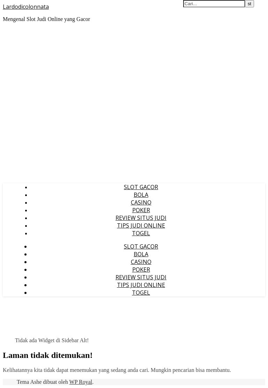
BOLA (141, 195)
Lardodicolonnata (26, 6)
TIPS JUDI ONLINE (141, 225)
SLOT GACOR (141, 187)
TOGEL (141, 233)
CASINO (141, 202)
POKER (141, 210)
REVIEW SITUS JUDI (141, 218)
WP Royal (80, 382)
